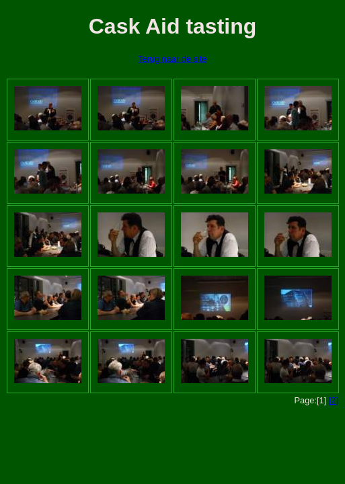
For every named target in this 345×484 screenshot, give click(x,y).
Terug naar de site (172, 59)
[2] (333, 400)
